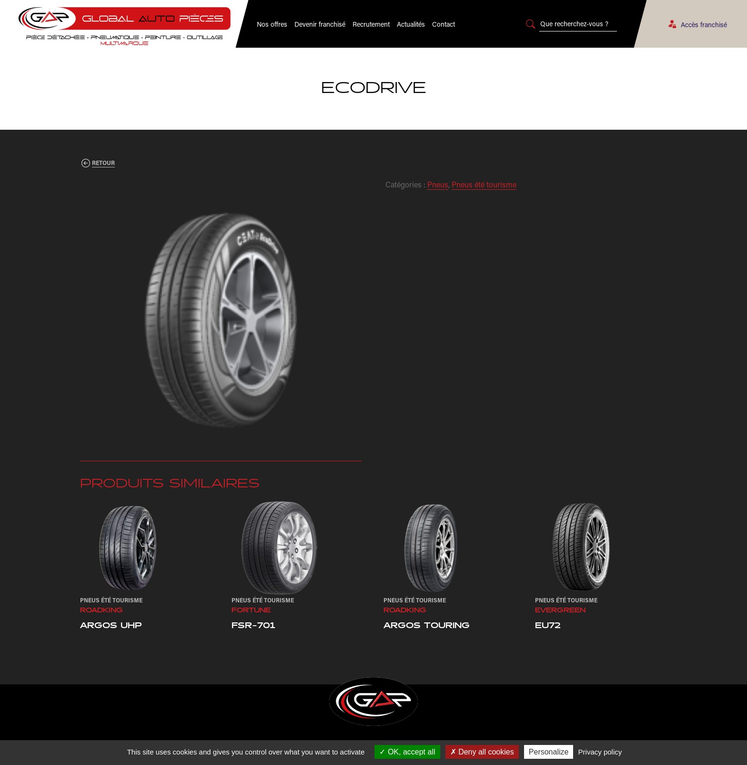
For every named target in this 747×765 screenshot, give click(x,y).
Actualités (411, 24)
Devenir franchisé (319, 24)
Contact (443, 24)
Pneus (437, 184)
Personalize (549, 752)
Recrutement (371, 24)
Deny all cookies (482, 752)
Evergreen (560, 610)
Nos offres (272, 24)
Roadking (101, 610)
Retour (103, 162)
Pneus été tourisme (484, 184)
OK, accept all (407, 752)
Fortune (251, 610)
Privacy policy (600, 752)
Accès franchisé (697, 24)
